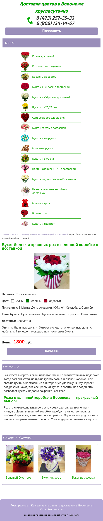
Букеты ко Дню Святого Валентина (54, 179)
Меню (10, 42)
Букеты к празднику (20, 234)
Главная (5, 234)
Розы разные (19, 505)
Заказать (51, 351)
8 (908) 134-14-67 (55, 23)
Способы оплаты (51, 509)
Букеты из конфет (43, 223)
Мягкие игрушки (42, 148)
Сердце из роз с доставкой (49, 117)
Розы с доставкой (43, 56)
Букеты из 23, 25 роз (44, 107)
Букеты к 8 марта (43, 158)
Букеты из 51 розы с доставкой (51, 97)
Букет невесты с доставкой (49, 127)
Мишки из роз (41, 203)
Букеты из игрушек (44, 138)
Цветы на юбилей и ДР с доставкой (54, 168)
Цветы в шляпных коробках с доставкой (50, 191)
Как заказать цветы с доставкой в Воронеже (61, 505)
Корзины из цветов (44, 76)
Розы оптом (39, 213)
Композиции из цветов (46, 66)
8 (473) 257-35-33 (55, 17)
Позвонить (51, 30)
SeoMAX (74, 514)
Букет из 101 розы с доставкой (51, 86)
